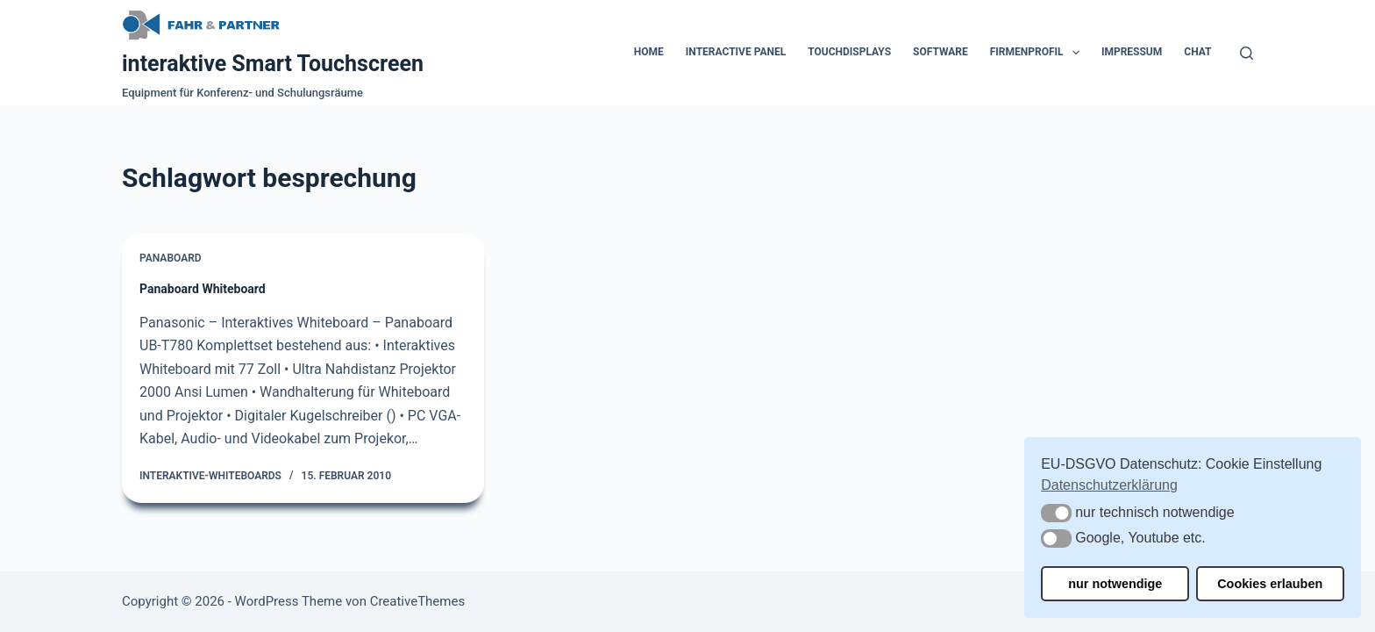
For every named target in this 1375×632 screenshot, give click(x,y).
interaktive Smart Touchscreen (273, 63)
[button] (1056, 513)
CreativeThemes (418, 601)
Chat (1197, 52)
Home (649, 52)
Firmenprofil (1038, 52)
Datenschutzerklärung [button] (1109, 485)
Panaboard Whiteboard (202, 289)
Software (940, 52)
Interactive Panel (736, 52)
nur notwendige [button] (1115, 584)
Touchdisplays (849, 52)
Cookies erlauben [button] (1269, 584)
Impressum (1131, 52)
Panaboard (170, 258)
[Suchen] (1246, 53)
